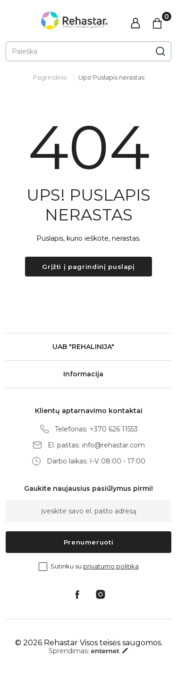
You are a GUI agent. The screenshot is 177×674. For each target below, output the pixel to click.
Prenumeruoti (89, 542)
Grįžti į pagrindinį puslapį (88, 266)
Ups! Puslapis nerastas (111, 77)
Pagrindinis (50, 77)
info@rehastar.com (113, 445)
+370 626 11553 (114, 429)
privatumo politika (111, 566)
